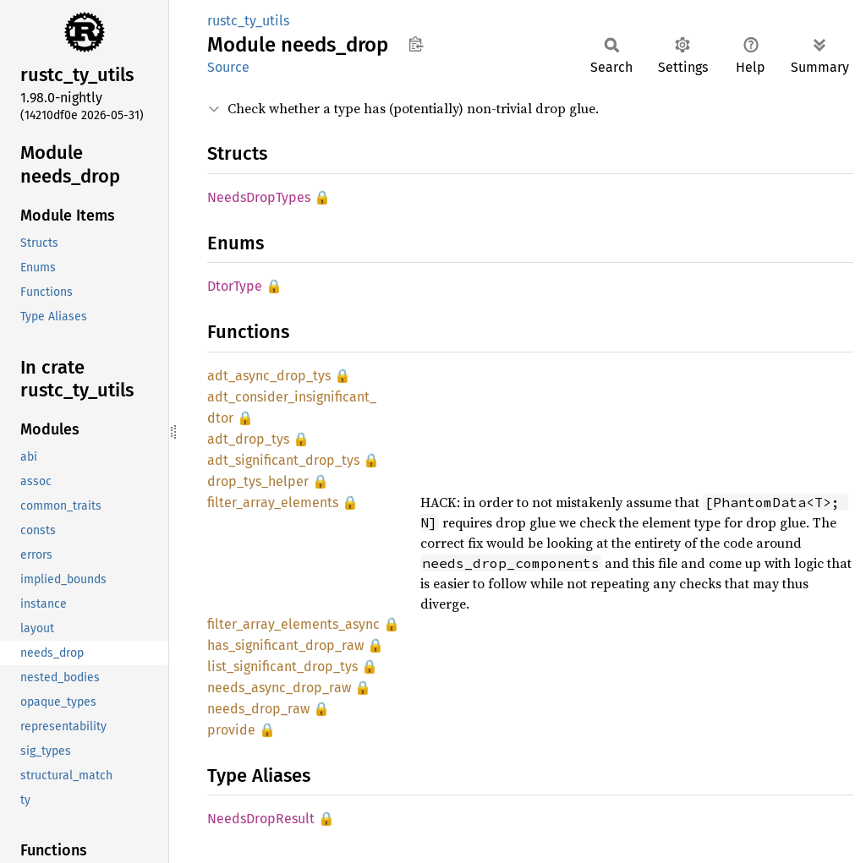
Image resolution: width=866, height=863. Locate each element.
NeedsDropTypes (258, 197)
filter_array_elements (272, 502)
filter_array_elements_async (293, 624)
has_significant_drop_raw (285, 645)
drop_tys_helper (258, 481)
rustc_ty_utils (248, 21)
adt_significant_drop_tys (283, 460)
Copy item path (416, 44)
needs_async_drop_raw (279, 688)
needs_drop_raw (258, 709)
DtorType (234, 286)
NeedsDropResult (261, 819)
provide (231, 730)
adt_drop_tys (248, 439)
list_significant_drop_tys (282, 666)
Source (228, 67)
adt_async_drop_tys (269, 376)
